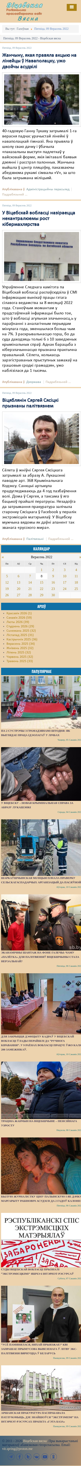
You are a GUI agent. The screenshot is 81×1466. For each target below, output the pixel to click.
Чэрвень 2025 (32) (19, 657)
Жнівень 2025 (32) (19, 648)
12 (7, 582)
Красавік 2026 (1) (19, 613)
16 (53, 582)
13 (18, 582)
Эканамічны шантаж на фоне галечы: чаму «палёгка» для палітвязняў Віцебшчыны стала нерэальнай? (40, 957)
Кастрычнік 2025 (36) (21, 639)
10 (64, 576)
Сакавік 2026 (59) (19, 617)
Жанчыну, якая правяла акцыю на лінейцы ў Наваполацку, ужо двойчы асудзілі (39, 61)
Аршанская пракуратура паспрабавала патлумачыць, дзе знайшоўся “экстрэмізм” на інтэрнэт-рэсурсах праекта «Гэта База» (39, 1417)
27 (18, 595)
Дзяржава (33, 382)
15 (41, 582)
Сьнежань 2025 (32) (21, 631)
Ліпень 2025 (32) (18, 652)
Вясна (28, 18)
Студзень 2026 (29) (20, 626)
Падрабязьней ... (14, 194)
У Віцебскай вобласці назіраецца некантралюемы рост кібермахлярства (38, 218)
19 (7, 589)
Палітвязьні (35, 539)
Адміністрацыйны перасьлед (48, 189)
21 (30, 589)
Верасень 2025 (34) (20, 644)
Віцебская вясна (35, 1441)
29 (41, 595)
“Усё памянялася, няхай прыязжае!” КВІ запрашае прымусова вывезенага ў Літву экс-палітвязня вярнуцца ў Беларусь (39, 1349)
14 (30, 582)
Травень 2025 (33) (19, 661)
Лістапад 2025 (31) (20, 635)
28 (30, 595)
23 (53, 589)
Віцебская (24, 5)
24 (64, 589)
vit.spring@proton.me (17, 1449)
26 (7, 595)
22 (41, 589)
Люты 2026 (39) (17, 622)
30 (53, 595)
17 (64, 582)
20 (18, 589)
